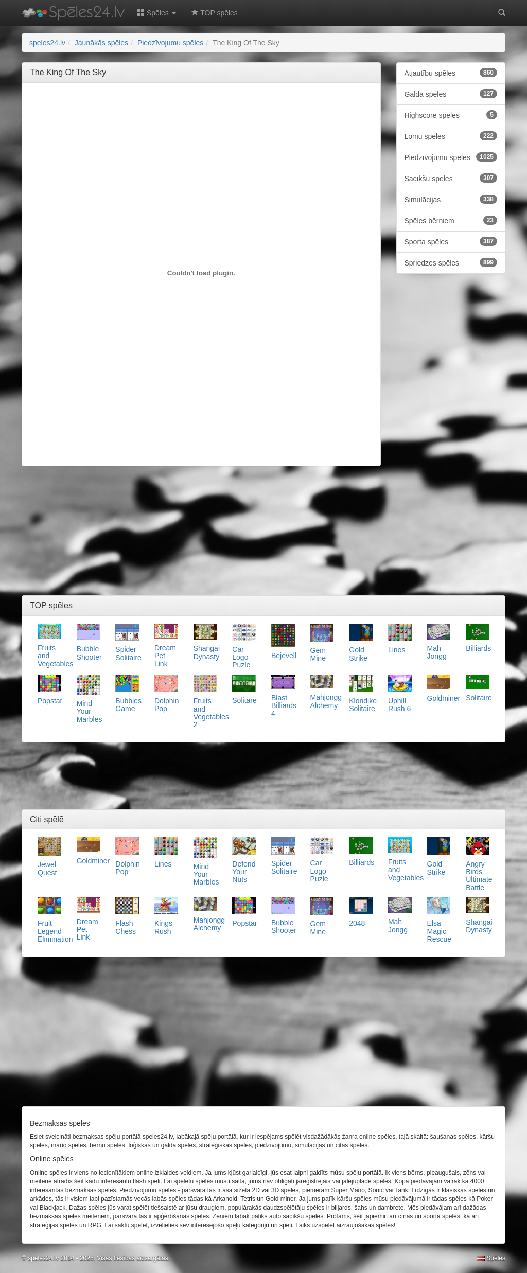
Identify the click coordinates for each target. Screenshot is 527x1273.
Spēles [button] (156, 13)
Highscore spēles (451, 114)
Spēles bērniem (451, 220)
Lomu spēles (451, 135)
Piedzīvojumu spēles (451, 157)
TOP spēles (214, 13)
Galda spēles (451, 93)
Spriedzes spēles (451, 262)
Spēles (491, 1258)
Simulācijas (451, 199)
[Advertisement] (217, 114)
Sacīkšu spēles (451, 178)
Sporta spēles (451, 241)
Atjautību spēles (451, 72)
